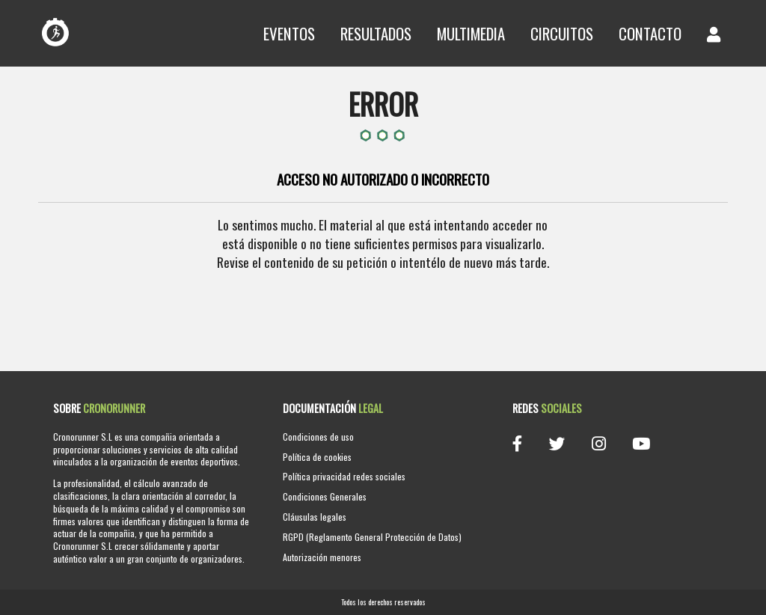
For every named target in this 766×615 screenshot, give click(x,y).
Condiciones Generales (325, 496)
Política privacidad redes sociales (344, 476)
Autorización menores (322, 557)
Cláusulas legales (314, 516)
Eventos (289, 33)
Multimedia (471, 33)
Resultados (375, 33)
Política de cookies (317, 456)
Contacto (650, 33)
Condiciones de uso (318, 436)
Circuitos (561, 33)
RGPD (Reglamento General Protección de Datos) (372, 536)
